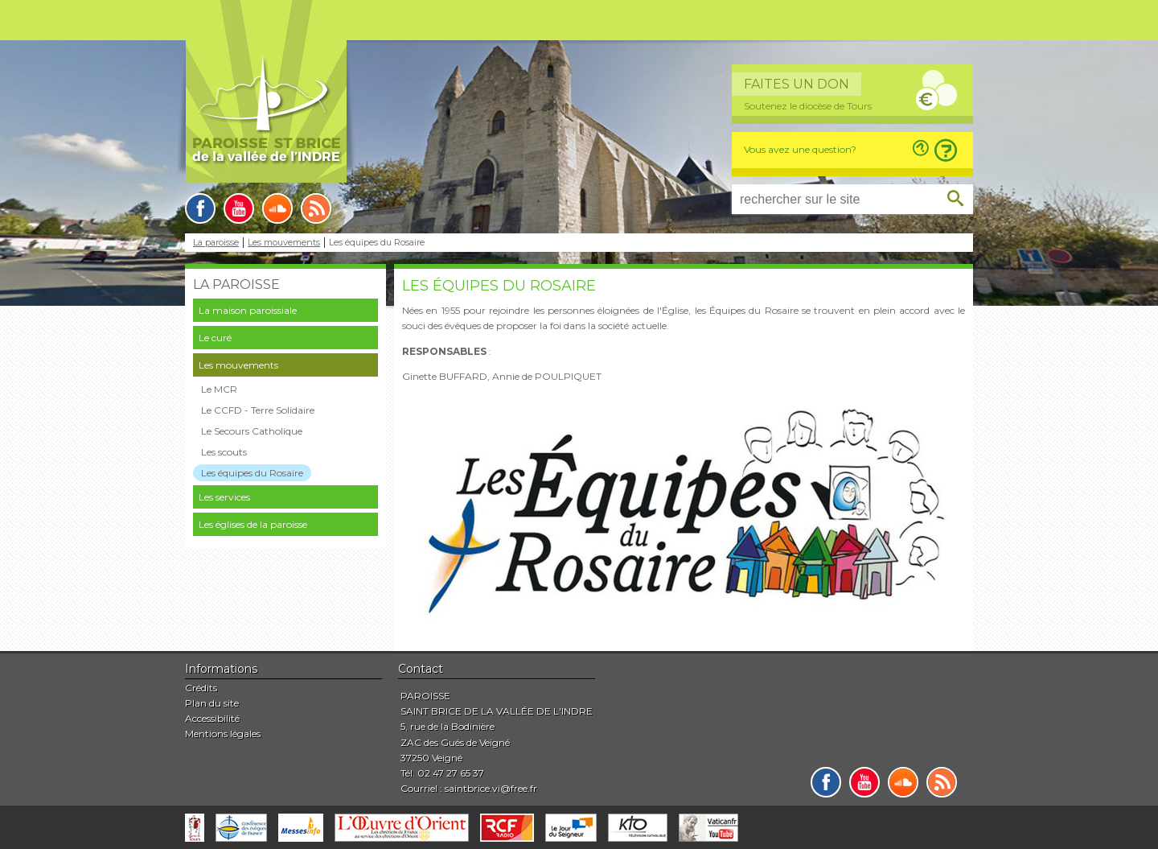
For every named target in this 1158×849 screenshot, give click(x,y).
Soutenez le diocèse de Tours (808, 106)
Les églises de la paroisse (253, 524)
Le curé (215, 338)
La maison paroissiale (248, 310)
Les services (224, 497)
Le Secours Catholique (251, 431)
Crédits (201, 688)
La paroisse (216, 242)
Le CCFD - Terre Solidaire (257, 410)
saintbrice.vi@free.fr (491, 788)
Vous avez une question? (800, 149)
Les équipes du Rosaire (252, 473)
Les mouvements (284, 242)
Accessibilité (212, 718)
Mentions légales (223, 733)
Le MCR (219, 389)
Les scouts (224, 452)
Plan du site (212, 703)
